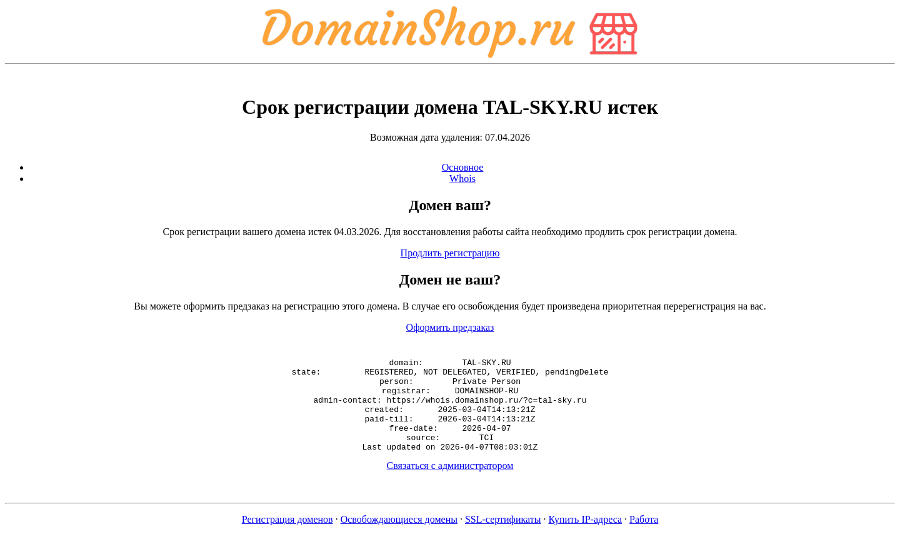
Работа (643, 538)
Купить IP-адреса (585, 538)
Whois (462, 178)
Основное (463, 167)
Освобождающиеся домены (399, 538)
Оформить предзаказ (450, 327)
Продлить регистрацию (450, 253)
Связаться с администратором (450, 484)
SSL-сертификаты (503, 538)
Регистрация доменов (287, 538)
